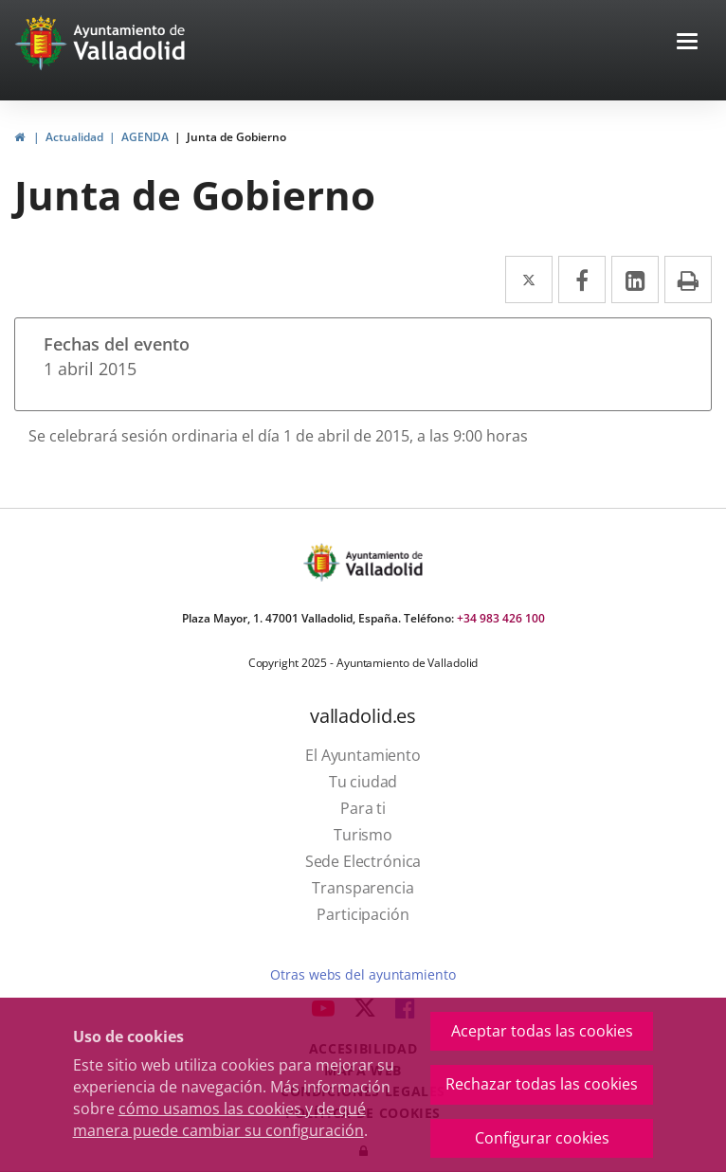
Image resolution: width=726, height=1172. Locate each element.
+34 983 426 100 (501, 618)
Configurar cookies (542, 1137)
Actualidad (74, 137)
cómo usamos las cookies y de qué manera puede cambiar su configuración (219, 1119)
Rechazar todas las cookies (541, 1083)
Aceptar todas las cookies (542, 1030)
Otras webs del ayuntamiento (362, 974)
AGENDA (145, 137)
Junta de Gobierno (236, 137)
